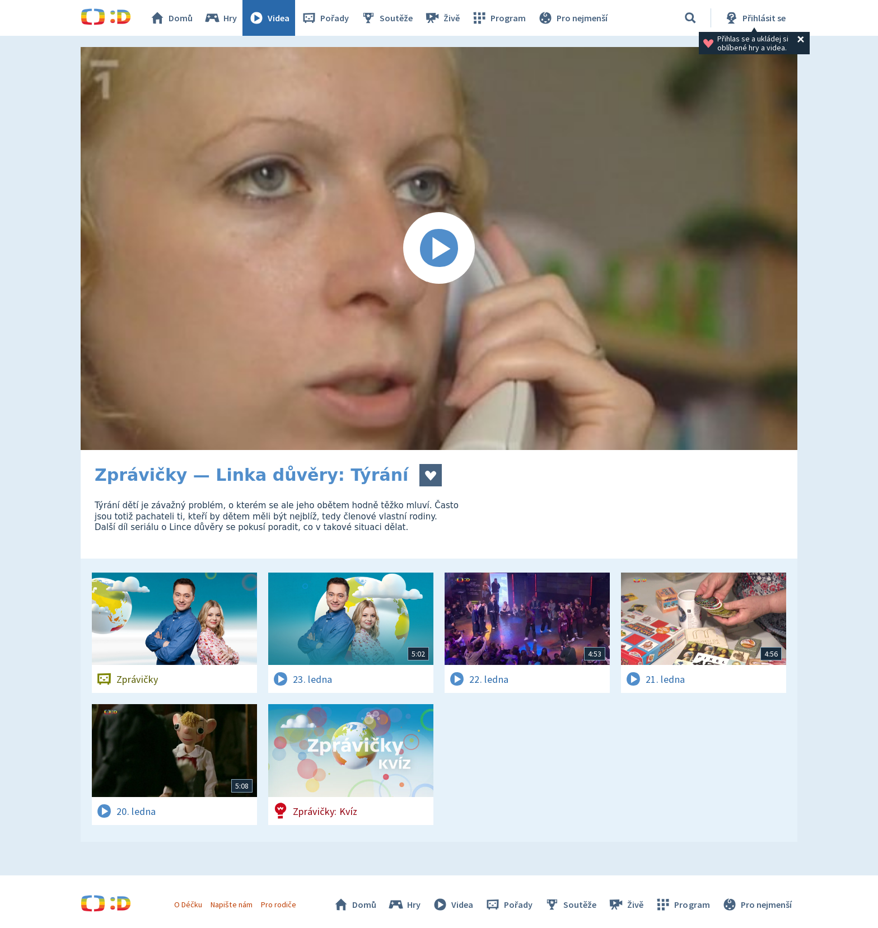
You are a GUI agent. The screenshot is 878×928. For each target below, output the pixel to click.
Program (498, 18)
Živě (442, 18)
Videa (268, 18)
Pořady (325, 18)
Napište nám (231, 904)
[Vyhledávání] (690, 18)
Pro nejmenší (572, 18)
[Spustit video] (439, 248)
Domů (171, 18)
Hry (220, 18)
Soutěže (386, 18)
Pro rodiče (278, 904)
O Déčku (188, 904)
